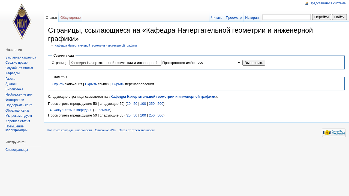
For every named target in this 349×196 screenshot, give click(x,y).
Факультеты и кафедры (72, 110)
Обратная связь (17, 110)
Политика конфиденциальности (69, 130)
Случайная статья (19, 68)
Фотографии (14, 100)
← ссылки (102, 110)
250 (152, 104)
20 (129, 104)
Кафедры (12, 73)
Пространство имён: (178, 63)
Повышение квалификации (16, 128)
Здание (11, 84)
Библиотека (14, 89)
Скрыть (58, 84)
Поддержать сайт (18, 105)
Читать (216, 18)
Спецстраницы (16, 150)
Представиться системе (327, 3)
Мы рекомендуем (18, 116)
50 (135, 104)
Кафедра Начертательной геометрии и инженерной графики (96, 45)
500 (160, 104)
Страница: (60, 63)
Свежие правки (16, 63)
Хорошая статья (17, 121)
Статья (51, 18)
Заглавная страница (20, 57)
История (252, 18)
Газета (10, 79)
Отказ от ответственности (137, 130)
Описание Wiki (105, 130)
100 (143, 104)
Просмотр (234, 18)
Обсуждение (70, 18)
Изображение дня (18, 94)
